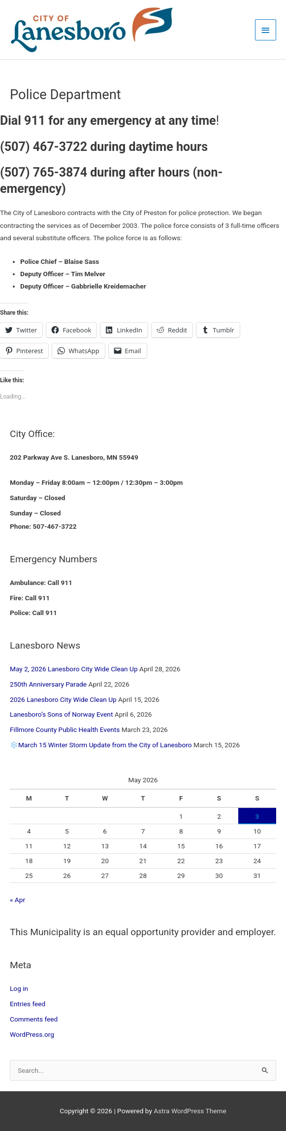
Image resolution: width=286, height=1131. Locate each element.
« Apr (17, 900)
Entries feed (27, 1004)
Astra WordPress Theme (190, 1111)
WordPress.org (32, 1034)
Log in (19, 988)
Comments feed (34, 1019)
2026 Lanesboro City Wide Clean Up (63, 699)
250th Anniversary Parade (48, 684)
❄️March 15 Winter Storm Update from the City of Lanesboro (101, 745)
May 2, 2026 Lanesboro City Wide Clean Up (74, 669)
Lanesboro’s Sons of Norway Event (61, 714)
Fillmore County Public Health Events (65, 729)
